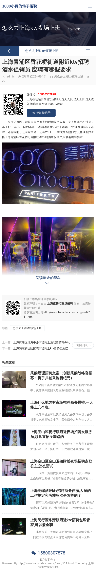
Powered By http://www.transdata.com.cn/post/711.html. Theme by (45, 563)
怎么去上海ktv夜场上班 (68, 76)
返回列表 (82, 345)
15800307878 (51, 552)
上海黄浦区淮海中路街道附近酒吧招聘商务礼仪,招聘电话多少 (51, 342)
